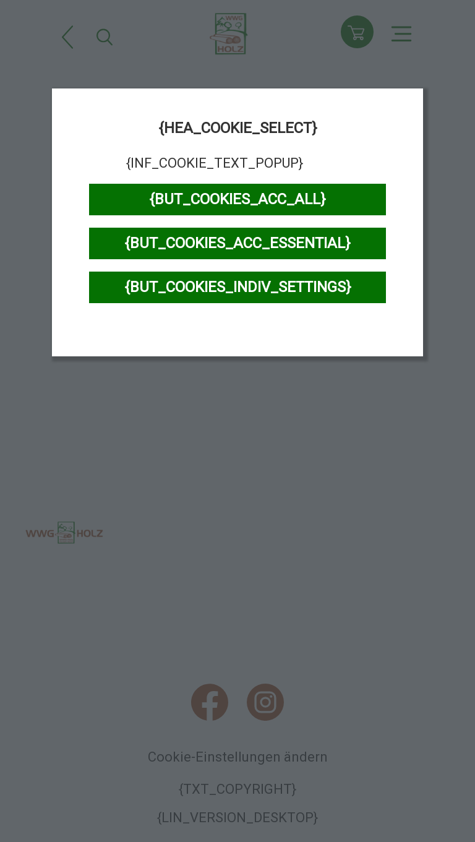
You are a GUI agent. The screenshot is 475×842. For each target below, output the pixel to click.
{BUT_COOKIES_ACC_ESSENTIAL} (237, 243)
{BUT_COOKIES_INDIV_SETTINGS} (238, 287)
